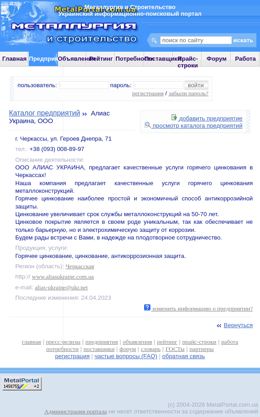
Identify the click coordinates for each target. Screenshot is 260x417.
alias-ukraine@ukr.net (61, 287)
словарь (151, 349)
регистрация (147, 93)
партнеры (201, 349)
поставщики (99, 349)
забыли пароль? (188, 93)
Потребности (134, 58)
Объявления (77, 58)
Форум (217, 58)
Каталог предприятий (44, 113)
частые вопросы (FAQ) (126, 356)
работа (229, 341)
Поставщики (163, 58)
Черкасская (80, 266)
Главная (14, 58)
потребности (62, 349)
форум (127, 349)
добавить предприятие (207, 118)
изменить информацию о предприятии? (198, 308)
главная (31, 341)
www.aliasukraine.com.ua (63, 276)
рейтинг (167, 341)
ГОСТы (175, 349)
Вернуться (234, 325)
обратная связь (183, 356)
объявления (137, 341)
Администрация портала (75, 411)
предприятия (101, 341)
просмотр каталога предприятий (193, 125)
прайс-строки (199, 341)
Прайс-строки (187, 62)
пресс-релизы (63, 341)
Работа (245, 58)
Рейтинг (101, 58)
